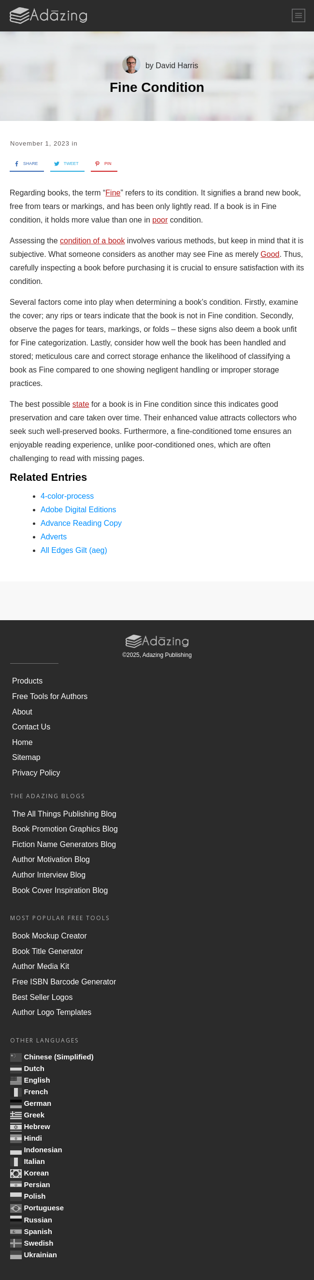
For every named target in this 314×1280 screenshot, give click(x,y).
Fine (112, 193)
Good (269, 254)
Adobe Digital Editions (78, 510)
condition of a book (92, 241)
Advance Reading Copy (81, 523)
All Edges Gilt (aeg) (74, 550)
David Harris (177, 65)
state (80, 404)
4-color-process (67, 496)
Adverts (54, 537)
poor (160, 220)
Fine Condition (157, 87)
